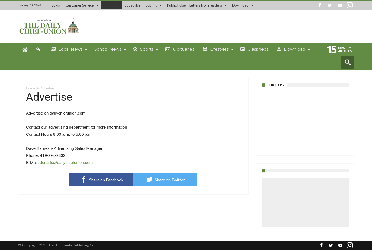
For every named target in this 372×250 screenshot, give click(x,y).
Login (56, 5)
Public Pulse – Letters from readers (194, 5)
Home (30, 88)
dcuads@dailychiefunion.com (66, 162)
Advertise (111, 5)
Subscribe (132, 5)
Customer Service (80, 5)
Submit (151, 5)
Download (240, 5)
